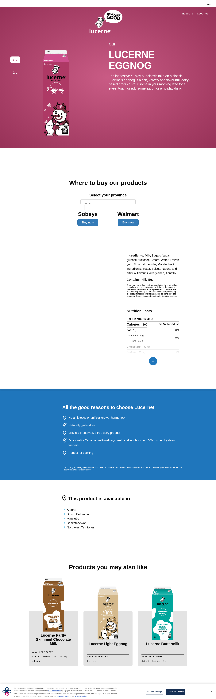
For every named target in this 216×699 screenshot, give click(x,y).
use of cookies (54, 691)
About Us (202, 14)
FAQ (209, 4)
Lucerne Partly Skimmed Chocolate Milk (53, 639)
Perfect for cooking (80, 452)
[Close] (212, 691)
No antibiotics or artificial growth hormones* (96, 417)
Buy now (88, 222)
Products (187, 14)
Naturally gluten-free (81, 425)
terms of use (62, 696)
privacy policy (81, 696)
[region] (108, 691)
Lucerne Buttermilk (162, 644)
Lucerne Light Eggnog (108, 644)
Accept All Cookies (175, 692)
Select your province (108, 195)
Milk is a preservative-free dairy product (94, 432)
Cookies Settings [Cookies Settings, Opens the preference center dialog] (154, 692)
